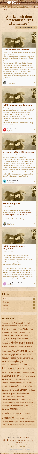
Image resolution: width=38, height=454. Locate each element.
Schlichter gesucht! (12, 203)
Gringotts (24, 335)
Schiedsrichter (26, 383)
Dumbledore (15, 332)
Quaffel (5, 376)
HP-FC (31, 351)
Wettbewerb (29, 402)
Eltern (23, 332)
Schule (20, 386)
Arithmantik (18, 323)
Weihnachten (27, 399)
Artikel (27, 323)
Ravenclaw (30, 376)
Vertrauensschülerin (10, 400)
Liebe (31, 358)
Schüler (28, 386)
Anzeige (5, 323)
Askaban (5, 326)
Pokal (4, 372)
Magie (19, 361)
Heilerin (23, 342)
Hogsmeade (6, 351)
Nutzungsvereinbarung (19, 440)
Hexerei (29, 346)
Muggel (7, 368)
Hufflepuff (6, 354)
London (6, 361)
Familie (5, 335)
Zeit (14, 425)
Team (18, 393)
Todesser (6, 396)
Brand (20, 329)
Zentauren (27, 425)
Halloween (23, 338)
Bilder (15, 329)
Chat (31, 329)
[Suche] (36, 2)
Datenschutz (30, 440)
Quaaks (32, 372)
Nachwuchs (29, 368)
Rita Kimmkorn (18, 379)
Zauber (5, 409)
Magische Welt (21, 364)
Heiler (15, 342)
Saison (26, 379)
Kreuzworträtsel (9, 358)
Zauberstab (19, 421)
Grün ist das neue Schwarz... (16, 49)
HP (26, 350)
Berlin (18, 326)
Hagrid (15, 338)
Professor (25, 372)
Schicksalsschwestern (11, 382)
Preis (19, 372)
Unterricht (20, 397)
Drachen (5, 332)
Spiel (30, 390)
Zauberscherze (8, 422)
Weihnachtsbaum (9, 402)
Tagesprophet (9, 393)
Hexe (30, 342)
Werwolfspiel (20, 403)
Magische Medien (9, 364)
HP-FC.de (14, 2)
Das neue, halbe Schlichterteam (18, 152)
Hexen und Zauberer (17, 346)
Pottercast (12, 372)
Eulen (29, 332)
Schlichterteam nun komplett (17, 105)
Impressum (19, 442)
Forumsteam (15, 335)
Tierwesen (25, 393)
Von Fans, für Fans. (25, 437)
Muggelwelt (17, 369)
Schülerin (5, 390)
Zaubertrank (30, 422)
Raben (22, 376)
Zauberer (8, 418)
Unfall (13, 397)
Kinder (19, 354)
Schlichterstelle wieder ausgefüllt (14, 247)
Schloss (5, 386)
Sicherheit (14, 390)
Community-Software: (19, 445)
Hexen (5, 346)
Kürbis (19, 358)
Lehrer (26, 358)
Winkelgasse (24, 405)
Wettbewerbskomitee (10, 405)
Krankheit (27, 354)
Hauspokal (6, 343)
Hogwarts (18, 350)
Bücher (26, 329)
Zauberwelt (7, 425)
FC (9, 335)
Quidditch (13, 375)
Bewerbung (26, 326)
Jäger (13, 355)
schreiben (13, 386)
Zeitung (19, 425)
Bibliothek (7, 329)
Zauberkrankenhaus (22, 418)
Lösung (13, 361)
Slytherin (22, 389)
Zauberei (14, 408)
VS (19, 399)
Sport (34, 390)
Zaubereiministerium (16, 413)
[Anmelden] (28, 1)
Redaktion (7, 379)
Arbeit (11, 323)
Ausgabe (12, 326)
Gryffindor (7, 338)
